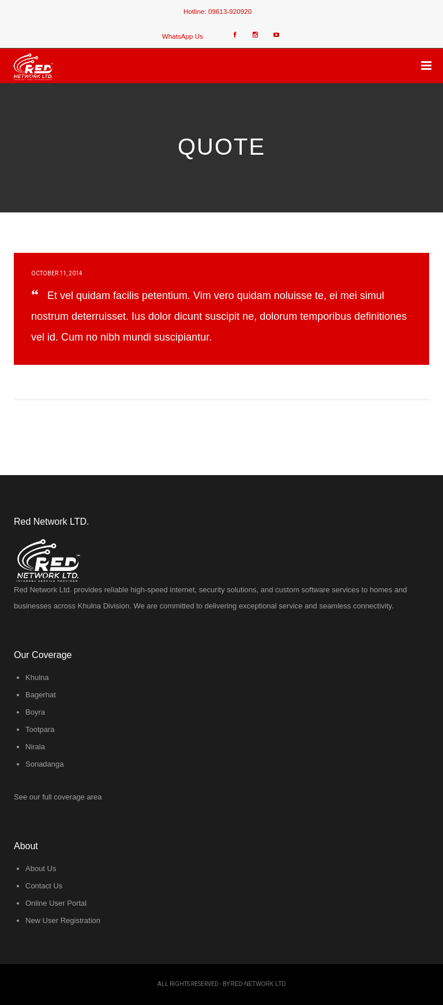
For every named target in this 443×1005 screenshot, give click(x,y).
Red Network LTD (258, 984)
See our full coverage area (58, 797)
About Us (40, 868)
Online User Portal (56, 903)
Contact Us (43, 885)
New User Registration (62, 920)
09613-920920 (229, 11)
